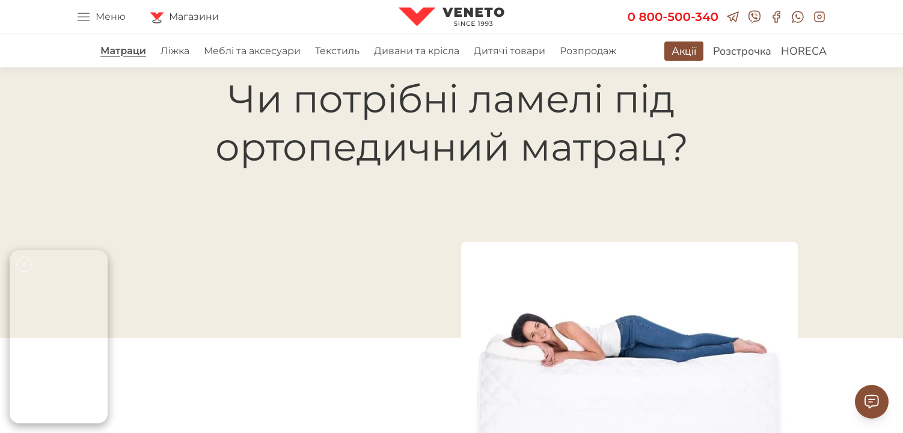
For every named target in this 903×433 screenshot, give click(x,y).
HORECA (804, 51)
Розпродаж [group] (588, 51)
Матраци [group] (123, 51)
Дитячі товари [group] (509, 51)
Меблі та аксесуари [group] (252, 51)
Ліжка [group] (175, 51)
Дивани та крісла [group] (416, 51)
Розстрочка (742, 51)
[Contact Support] (872, 402)
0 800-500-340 (673, 17)
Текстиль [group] (337, 51)
